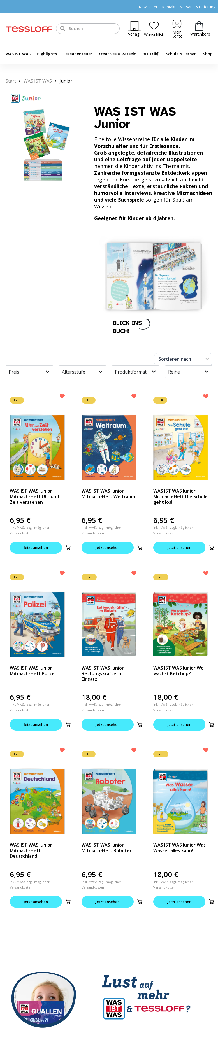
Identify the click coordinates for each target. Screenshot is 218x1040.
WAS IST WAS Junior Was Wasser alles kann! (179, 848)
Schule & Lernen (181, 54)
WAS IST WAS (18, 54)
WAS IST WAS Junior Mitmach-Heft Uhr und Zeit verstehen (34, 496)
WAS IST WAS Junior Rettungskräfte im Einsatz (103, 673)
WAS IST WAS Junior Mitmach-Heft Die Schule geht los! (180, 496)
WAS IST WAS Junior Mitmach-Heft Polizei (33, 671)
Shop (208, 54)
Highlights (47, 54)
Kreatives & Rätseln (117, 54)
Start (11, 81)
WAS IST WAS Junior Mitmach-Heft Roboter (107, 848)
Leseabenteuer (77, 54)
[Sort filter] (183, 359)
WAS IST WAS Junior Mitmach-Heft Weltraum (108, 494)
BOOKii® (151, 54)
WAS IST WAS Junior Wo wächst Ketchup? (178, 671)
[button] (68, 547)
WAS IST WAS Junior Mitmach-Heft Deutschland (31, 850)
